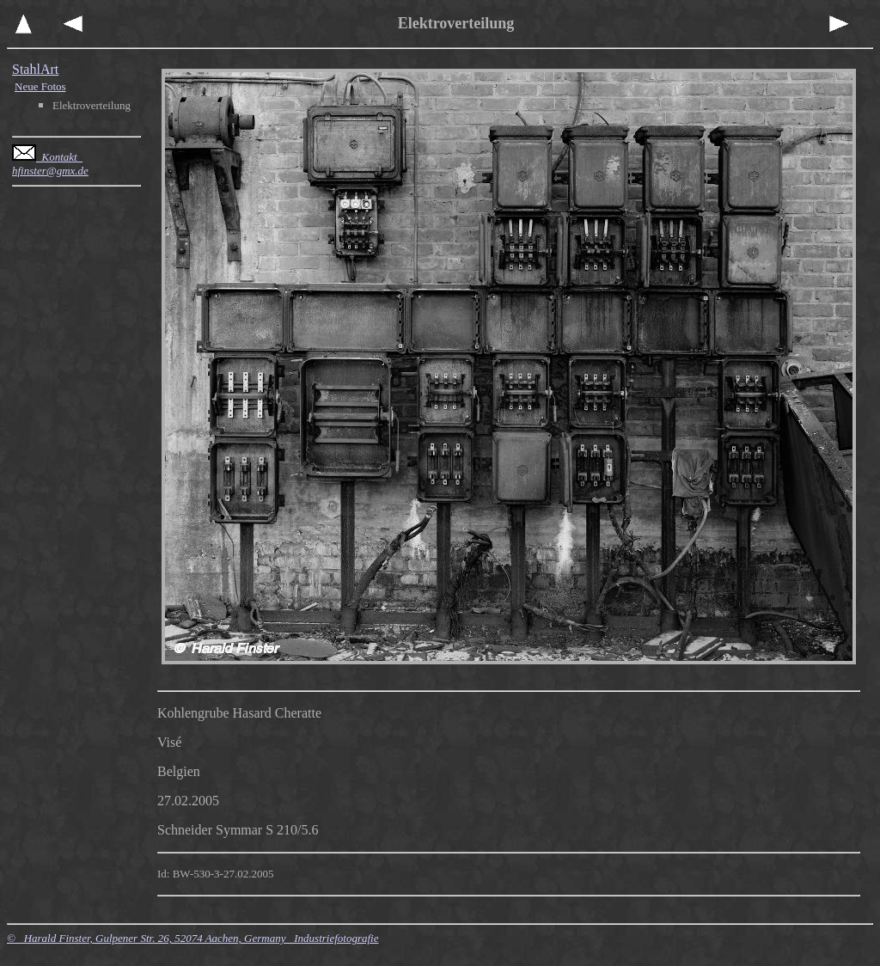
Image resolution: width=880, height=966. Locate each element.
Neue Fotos (40, 86)
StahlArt (35, 69)
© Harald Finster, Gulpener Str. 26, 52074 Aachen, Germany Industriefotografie (192, 938)
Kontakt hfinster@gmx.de (50, 163)
